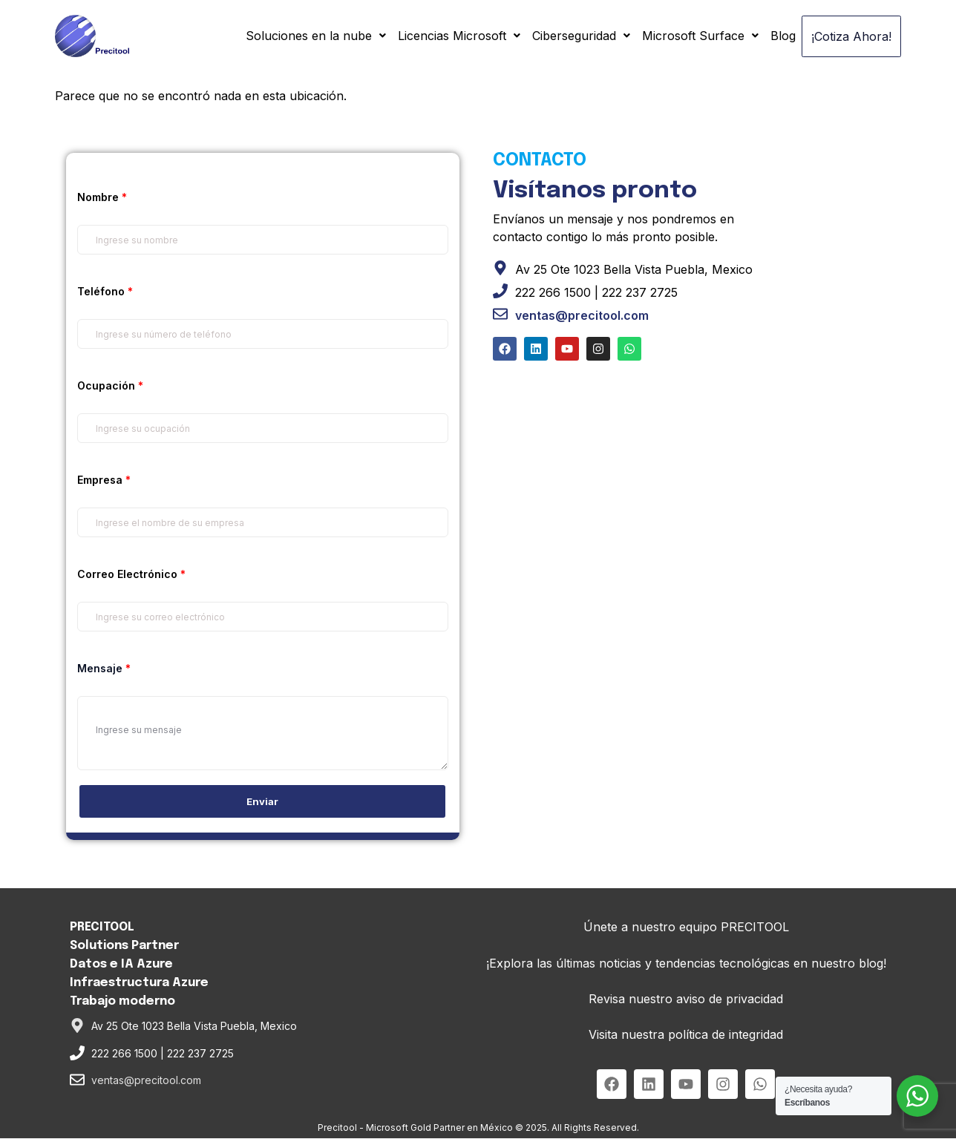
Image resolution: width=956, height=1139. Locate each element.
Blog (774, 34)
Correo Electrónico (131, 574)
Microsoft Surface (691, 34)
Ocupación (110, 386)
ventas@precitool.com (582, 315)
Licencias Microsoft (450, 34)
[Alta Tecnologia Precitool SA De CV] (693, 504)
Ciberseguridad (572, 34)
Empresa (104, 480)
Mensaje (104, 669)
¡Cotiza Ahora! (847, 36)
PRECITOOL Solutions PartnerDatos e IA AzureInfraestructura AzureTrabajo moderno (139, 965)
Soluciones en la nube (307, 34)
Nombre (102, 197)
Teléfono (105, 292)
